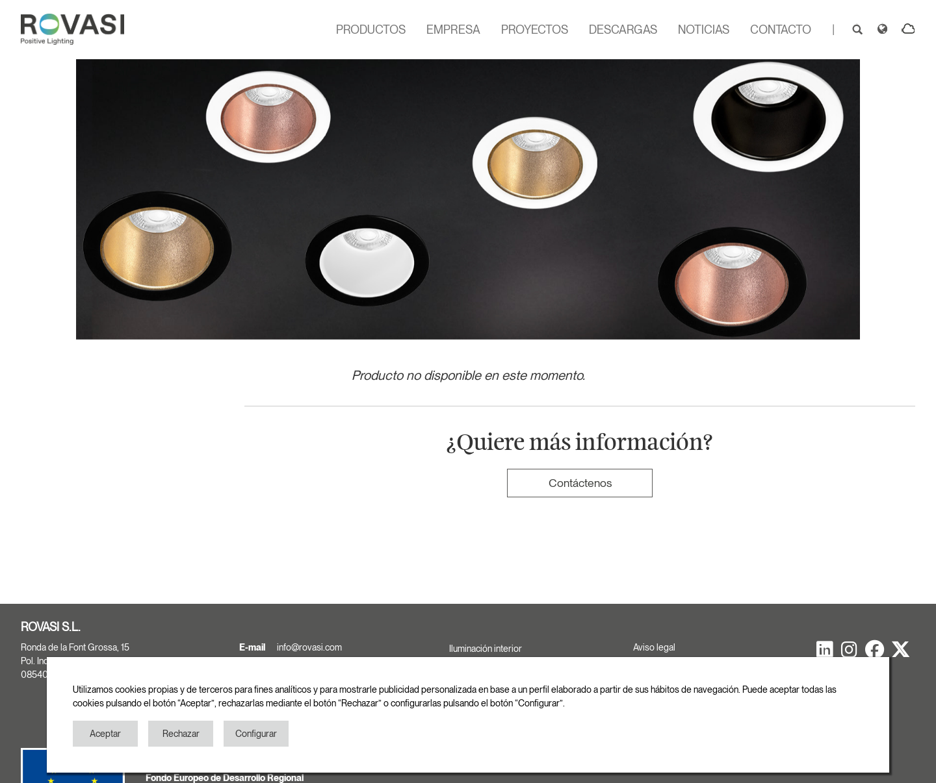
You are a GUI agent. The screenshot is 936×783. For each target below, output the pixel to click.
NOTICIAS (703, 29)
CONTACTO (780, 29)
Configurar (256, 733)
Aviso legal (654, 647)
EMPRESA (453, 29)
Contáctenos (580, 483)
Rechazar (181, 733)
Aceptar (105, 733)
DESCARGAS (623, 29)
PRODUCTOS (371, 29)
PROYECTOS (534, 29)
